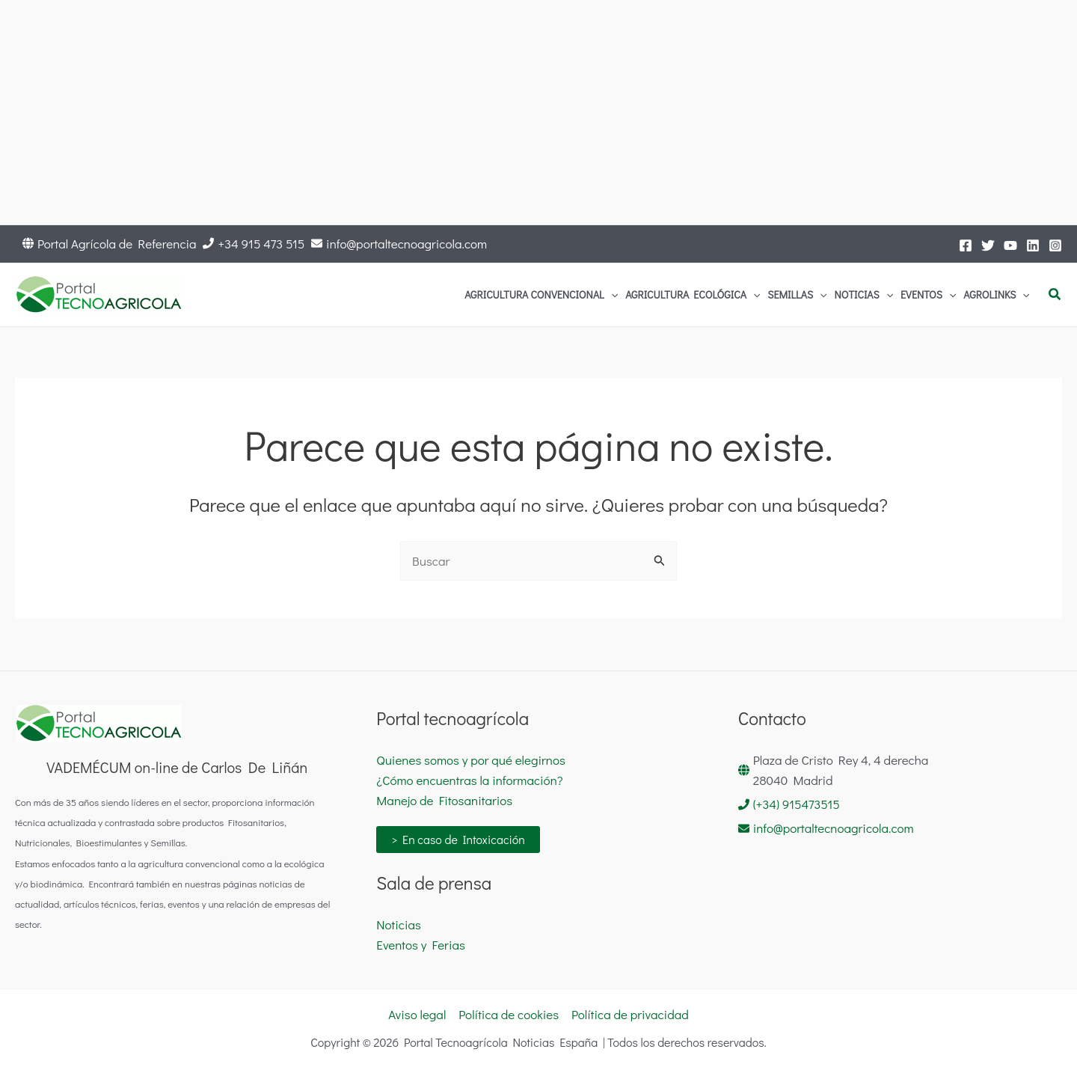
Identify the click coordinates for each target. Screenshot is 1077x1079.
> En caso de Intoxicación (458, 839)
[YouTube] (1010, 245)
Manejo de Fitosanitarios (444, 800)
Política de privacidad (630, 1014)
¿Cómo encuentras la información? (469, 780)
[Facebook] (965, 245)
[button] (1055, 295)
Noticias (398, 924)
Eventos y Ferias (420, 944)
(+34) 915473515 (796, 804)
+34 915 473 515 (261, 243)
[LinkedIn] (1033, 245)
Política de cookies (508, 1014)
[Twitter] (988, 245)
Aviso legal (417, 1014)
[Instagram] (1055, 245)
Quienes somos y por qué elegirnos (470, 759)
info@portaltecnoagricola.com (406, 243)
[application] (611, 294)
